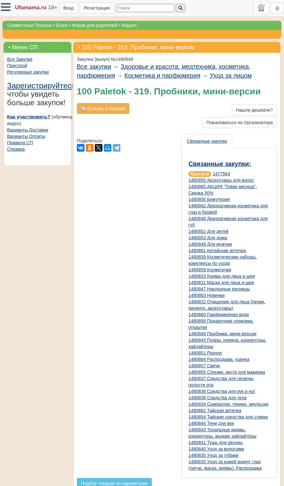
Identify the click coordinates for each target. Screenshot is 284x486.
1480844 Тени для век (211, 423)
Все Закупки (19, 59)
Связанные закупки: (219, 163)
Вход (68, 8)
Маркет (129, 25)
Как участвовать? (28, 116)
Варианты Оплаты (26, 136)
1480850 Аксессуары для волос (221, 180)
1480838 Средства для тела (217, 397)
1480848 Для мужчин (210, 244)
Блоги (62, 25)
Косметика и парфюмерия (162, 75)
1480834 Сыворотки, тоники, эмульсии (228, 404)
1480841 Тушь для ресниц (215, 442)
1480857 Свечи (204, 365)
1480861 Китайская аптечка (217, 250)
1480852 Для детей (208, 231)
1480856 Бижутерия (209, 199)
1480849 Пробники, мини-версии (222, 333)
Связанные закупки (207, 141)
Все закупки (94, 66)
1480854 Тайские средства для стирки (228, 416)
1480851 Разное (205, 352)
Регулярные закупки (28, 72)
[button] (6, 7)
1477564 (221, 173)
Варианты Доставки (27, 129)
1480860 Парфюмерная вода (218, 314)
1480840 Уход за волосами (216, 448)
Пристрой (17, 65)
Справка (16, 149)
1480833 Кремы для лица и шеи (221, 276)
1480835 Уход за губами (213, 455)
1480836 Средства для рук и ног (221, 391)
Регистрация (97, 8)
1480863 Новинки (206, 295)
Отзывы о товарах (103, 108)
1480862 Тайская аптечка (214, 410)
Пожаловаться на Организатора (239, 122)
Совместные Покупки (29, 25)
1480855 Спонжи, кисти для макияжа (226, 372)
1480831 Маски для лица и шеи (221, 282)
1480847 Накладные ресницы (219, 288)
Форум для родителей (95, 25)
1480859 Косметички (209, 269)
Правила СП (20, 142)
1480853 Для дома (207, 237)
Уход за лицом (231, 75)
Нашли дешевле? (254, 110)
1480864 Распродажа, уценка (218, 359)
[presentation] (207, 141)
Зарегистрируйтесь (41, 85)
